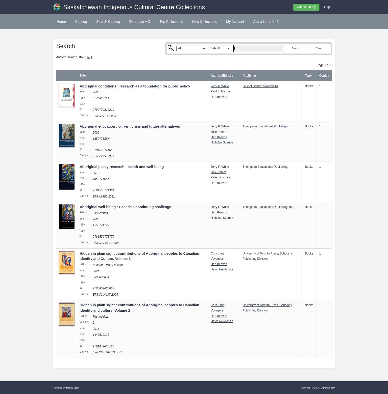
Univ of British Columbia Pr (260, 86)
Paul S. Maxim (220, 91)
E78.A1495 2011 (104, 196)
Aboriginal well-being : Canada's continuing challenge (125, 207)
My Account (235, 22)
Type (308, 75)
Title (83, 75)
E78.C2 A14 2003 (104, 116)
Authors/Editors (222, 75)
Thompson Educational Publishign (265, 126)
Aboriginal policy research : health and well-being (122, 167)
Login (327, 7)
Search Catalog (108, 22)
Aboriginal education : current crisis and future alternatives (130, 126)
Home (61, 22)
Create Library (306, 7)
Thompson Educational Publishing (265, 167)
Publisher (249, 75)
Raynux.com (72, 387)
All (88, 57)
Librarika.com (328, 387)
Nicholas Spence (222, 142)
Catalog (81, 22)
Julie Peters (218, 132)
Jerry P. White (220, 86)
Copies (324, 75)
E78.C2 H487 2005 (105, 294)
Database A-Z (139, 22)
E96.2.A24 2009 (103, 156)
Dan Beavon (219, 97)
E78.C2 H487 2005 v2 (107, 352)
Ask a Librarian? (265, 22)
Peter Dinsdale (220, 177)
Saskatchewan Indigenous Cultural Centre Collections (134, 7)
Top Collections (171, 22)
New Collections (204, 22)
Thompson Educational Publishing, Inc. (268, 207)
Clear (319, 48)
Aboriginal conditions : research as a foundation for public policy (135, 86)
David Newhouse (222, 269)
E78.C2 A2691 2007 (106, 243)
